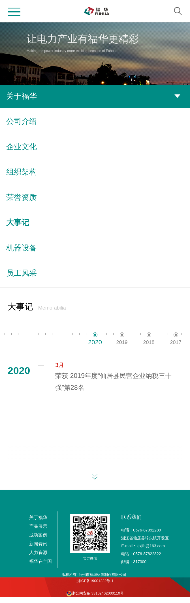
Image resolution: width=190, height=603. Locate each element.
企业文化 (94, 146)
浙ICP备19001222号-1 (94, 581)
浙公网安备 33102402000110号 (95, 593)
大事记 (94, 222)
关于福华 (38, 517)
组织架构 (94, 172)
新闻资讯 (38, 543)
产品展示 (38, 526)
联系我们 (131, 517)
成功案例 (38, 535)
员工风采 (94, 273)
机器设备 (94, 248)
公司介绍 (94, 121)
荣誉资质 (94, 197)
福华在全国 (40, 561)
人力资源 (38, 552)
